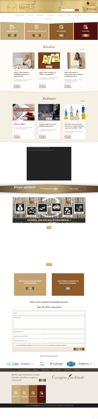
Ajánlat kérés (74, 188)
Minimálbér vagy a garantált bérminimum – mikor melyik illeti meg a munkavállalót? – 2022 (74, 126)
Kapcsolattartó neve (18, 331)
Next (93, 364)
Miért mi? (35, 369)
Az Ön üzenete (17, 317)
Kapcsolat (77, 369)
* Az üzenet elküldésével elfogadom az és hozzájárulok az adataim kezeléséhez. (41, 345)
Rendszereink (45, 369)
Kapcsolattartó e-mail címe (20, 340)
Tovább (12, 35)
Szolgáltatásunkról (24, 369)
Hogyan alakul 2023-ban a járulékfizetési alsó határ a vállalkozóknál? (22, 74)
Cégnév (15, 313)
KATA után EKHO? (19, 124)
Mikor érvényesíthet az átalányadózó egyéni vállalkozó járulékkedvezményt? (74, 74)
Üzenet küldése (79, 349)
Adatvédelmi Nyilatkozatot (40, 345)
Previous (4, 364)
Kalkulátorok (57, 369)
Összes (82, 49)
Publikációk (67, 369)
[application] (49, 163)
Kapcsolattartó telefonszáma (21, 336)
